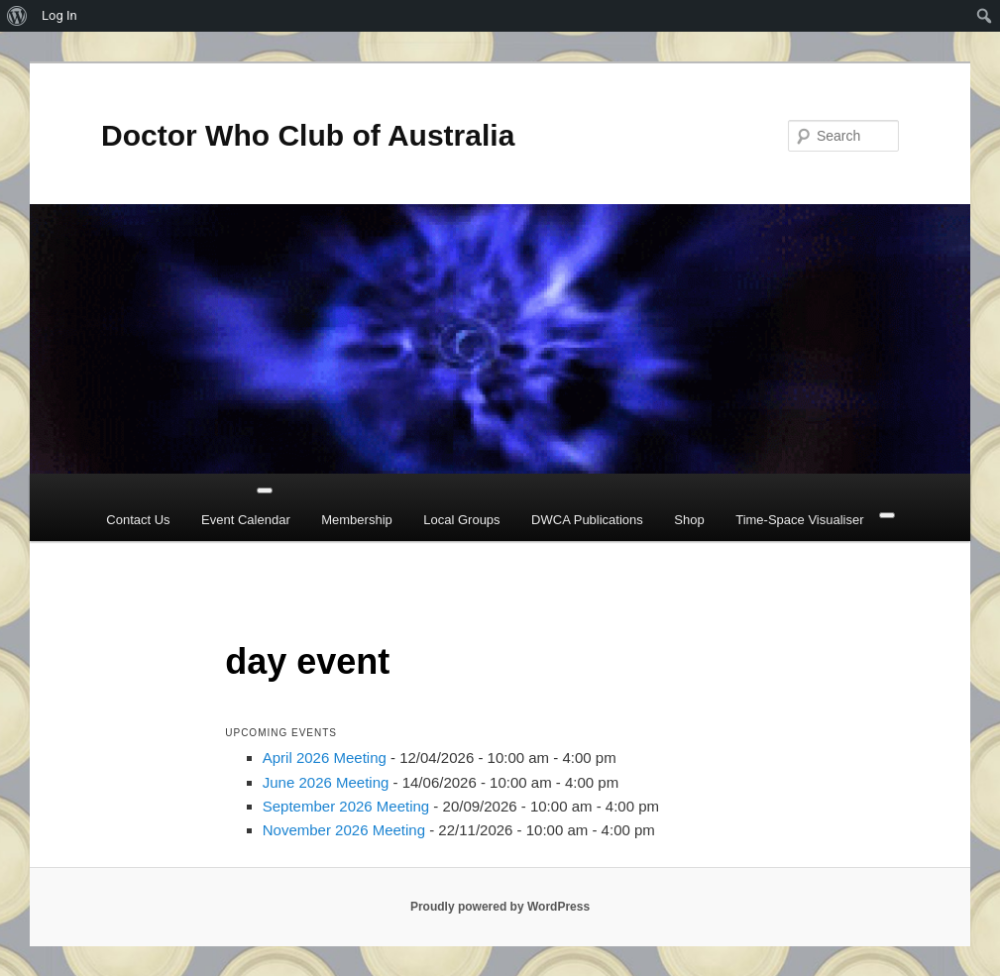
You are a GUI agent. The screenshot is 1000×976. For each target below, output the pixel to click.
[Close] (887, 515)
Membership (356, 519)
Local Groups (461, 519)
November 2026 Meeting (344, 829)
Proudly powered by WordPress (500, 907)
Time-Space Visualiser (799, 519)
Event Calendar (245, 519)
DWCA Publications (587, 519)
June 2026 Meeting (326, 782)
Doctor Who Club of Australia (307, 135)
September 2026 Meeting (346, 806)
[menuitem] (17, 16)
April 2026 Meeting (325, 757)
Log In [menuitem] (59, 15)
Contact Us (137, 519)
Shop (689, 519)
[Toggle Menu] (265, 490)
